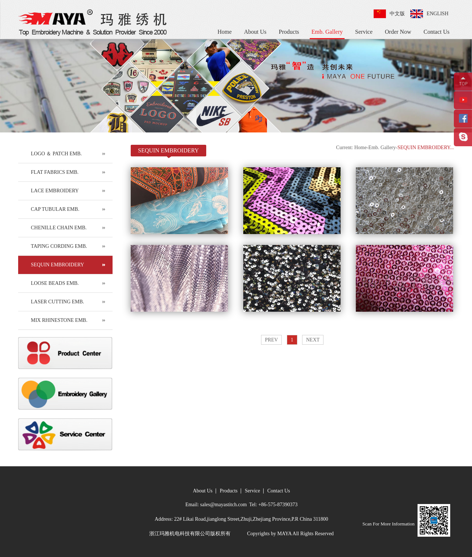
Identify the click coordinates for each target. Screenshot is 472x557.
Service (364, 32)
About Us (255, 32)
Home (224, 32)
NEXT (313, 340)
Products (289, 32)
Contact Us (436, 32)
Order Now (398, 32)
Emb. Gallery (327, 32)
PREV (271, 340)
